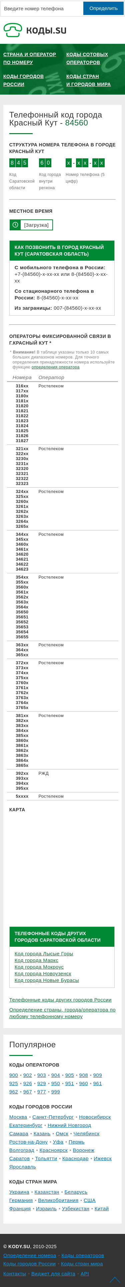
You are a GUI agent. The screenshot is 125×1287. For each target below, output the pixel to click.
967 (27, 1091)
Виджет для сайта (53, 1273)
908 (83, 1075)
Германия (21, 1200)
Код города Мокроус (39, 967)
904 (55, 1075)
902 (27, 1075)
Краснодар (75, 1158)
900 (13, 1075)
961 (97, 1083)
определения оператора (56, 367)
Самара (18, 1133)
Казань (42, 1133)
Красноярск (53, 1150)
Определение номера (29, 1255)
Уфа (58, 1142)
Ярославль (22, 1166)
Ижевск (103, 1158)
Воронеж (84, 1150)
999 (55, 1091)
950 (55, 1083)
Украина (19, 1192)
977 (41, 1091)
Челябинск (87, 1133)
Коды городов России (23, 80)
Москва (18, 1117)
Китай (102, 1208)
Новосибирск (95, 1117)
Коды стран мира (82, 1263)
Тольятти (46, 1158)
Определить (103, 8)
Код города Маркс (36, 960)
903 (41, 1075)
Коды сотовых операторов (87, 58)
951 (69, 1083)
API (85, 1273)
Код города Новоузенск (43, 973)
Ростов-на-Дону (28, 1142)
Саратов (19, 1158)
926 (27, 1083)
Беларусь (75, 1192)
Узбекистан (75, 1208)
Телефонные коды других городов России (60, 1000)
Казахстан (47, 1192)
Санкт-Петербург (53, 1117)
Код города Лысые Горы (44, 953)
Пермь (77, 1142)
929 (41, 1083)
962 (13, 1091)
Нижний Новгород (69, 1125)
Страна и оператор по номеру (29, 58)
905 (69, 1075)
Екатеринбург (26, 1125)
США (90, 1200)
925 (13, 1083)
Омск (62, 1133)
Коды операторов (83, 1255)
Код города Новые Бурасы (47, 980)
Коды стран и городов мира (88, 80)
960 (83, 1083)
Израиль (46, 1208)
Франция (20, 1208)
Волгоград (21, 1150)
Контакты (14, 1273)
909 (97, 1075)
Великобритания (58, 1200)
